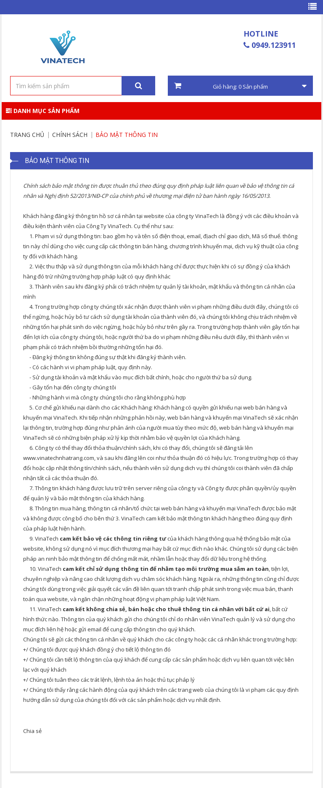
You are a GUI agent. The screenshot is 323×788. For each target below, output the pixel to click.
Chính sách (69, 135)
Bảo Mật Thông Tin (126, 135)
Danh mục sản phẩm (42, 111)
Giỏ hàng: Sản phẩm (240, 86)
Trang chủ (27, 135)
